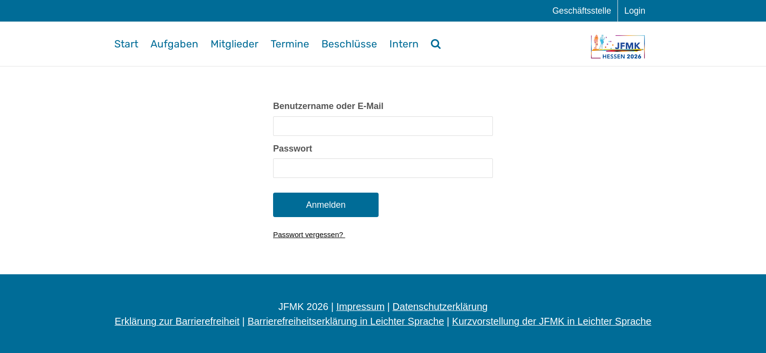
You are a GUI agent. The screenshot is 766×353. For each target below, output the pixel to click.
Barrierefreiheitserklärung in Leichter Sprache (346, 321)
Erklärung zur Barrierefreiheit (177, 321)
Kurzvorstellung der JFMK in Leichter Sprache (551, 321)
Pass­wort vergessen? (309, 234)
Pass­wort (292, 149)
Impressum (360, 306)
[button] (436, 44)
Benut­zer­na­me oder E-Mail (328, 106)
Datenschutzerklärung (440, 306)
